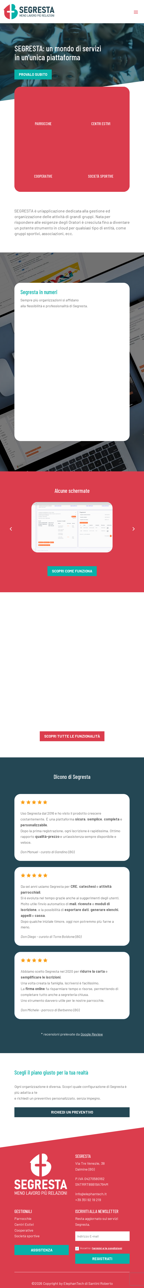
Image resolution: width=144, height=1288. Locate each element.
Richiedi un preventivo (72, 1112)
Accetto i (98, 1248)
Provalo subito (33, 74)
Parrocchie (22, 1218)
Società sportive (27, 1236)
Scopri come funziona (72, 571)
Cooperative (23, 1230)
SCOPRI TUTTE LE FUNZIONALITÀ (72, 736)
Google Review (92, 1034)
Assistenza (42, 1250)
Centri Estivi (24, 1224)
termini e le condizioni (107, 1248)
